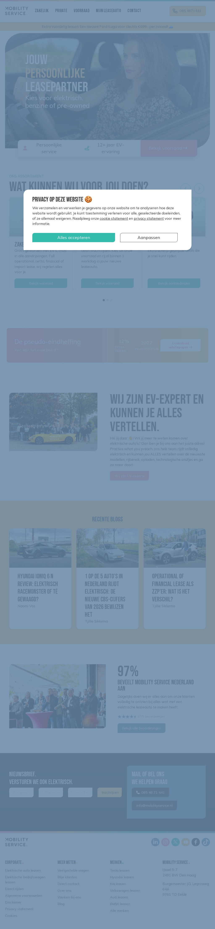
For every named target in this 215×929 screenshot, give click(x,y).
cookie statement (114, 218)
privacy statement (149, 218)
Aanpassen (149, 237)
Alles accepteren (73, 237)
